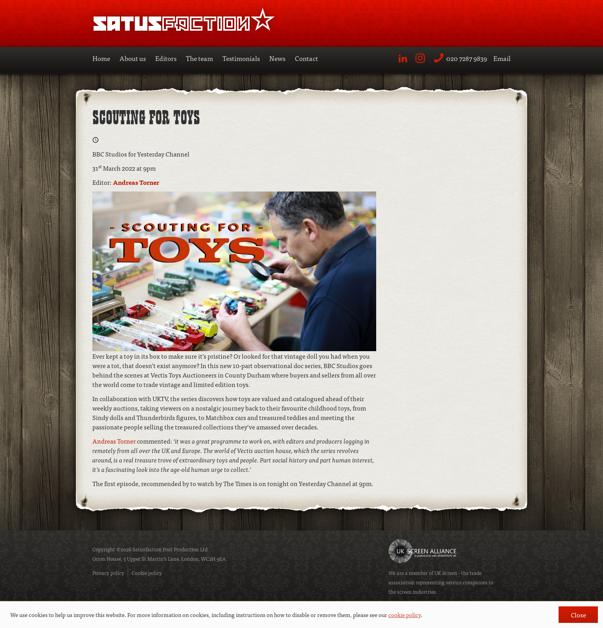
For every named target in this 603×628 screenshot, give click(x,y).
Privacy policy (108, 573)
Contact (306, 58)
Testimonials (241, 58)
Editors (165, 58)
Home (101, 58)
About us (132, 58)
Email (502, 58)
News (277, 58)
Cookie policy (147, 573)
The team (199, 58)
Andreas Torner (136, 182)
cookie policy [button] (404, 615)
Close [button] (578, 615)
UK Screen (445, 573)
